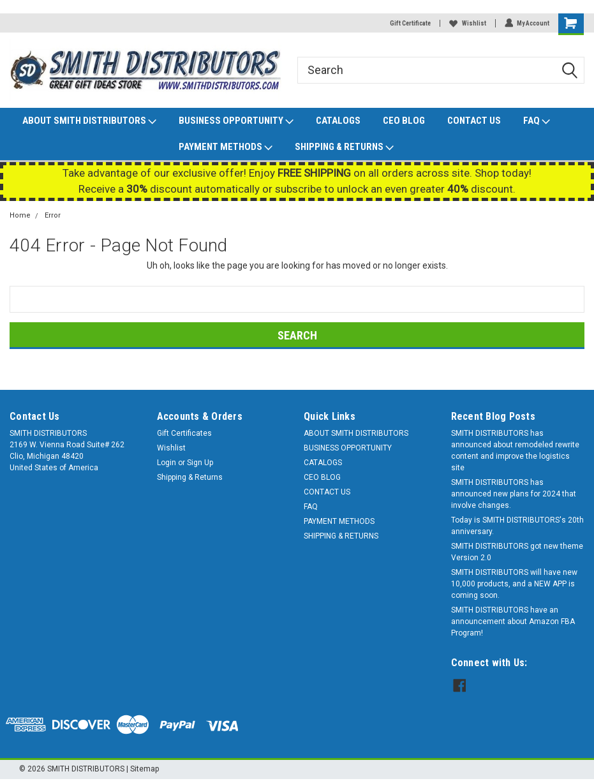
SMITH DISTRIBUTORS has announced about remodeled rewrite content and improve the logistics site (515, 450)
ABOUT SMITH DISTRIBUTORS (89, 121)
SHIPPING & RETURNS (344, 147)
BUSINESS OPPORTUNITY (236, 121)
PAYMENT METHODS (225, 147)
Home (20, 215)
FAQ (536, 121)
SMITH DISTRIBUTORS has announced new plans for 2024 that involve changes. (513, 494)
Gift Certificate (409, 23)
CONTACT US (474, 120)
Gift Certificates (184, 433)
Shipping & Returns (190, 477)
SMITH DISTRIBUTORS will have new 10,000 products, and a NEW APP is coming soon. (514, 584)
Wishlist (467, 23)
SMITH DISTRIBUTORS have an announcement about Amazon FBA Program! (513, 621)
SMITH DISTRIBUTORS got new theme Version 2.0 (517, 552)
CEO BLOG (404, 120)
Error (53, 215)
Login (166, 462)
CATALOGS (338, 120)
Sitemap (144, 768)
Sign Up (200, 462)
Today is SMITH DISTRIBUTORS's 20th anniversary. (517, 526)
